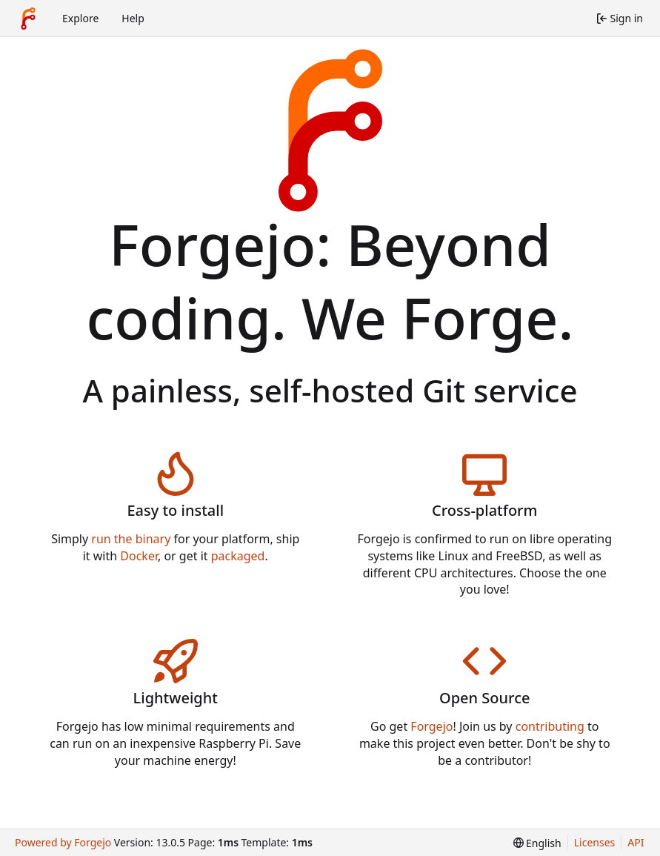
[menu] (537, 843)
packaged (238, 556)
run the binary (130, 539)
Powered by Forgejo (63, 842)
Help (132, 18)
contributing (550, 726)
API (635, 842)
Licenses (595, 842)
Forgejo (431, 726)
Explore (80, 18)
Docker (139, 556)
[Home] (28, 18)
